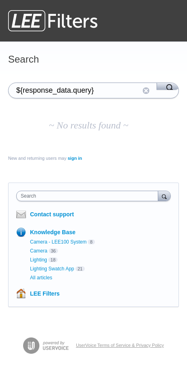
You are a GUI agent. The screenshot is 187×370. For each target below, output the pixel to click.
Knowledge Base (52, 232)
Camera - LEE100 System (58, 242)
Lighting (38, 260)
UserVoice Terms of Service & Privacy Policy (120, 345)
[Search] (168, 86)
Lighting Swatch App (52, 269)
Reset (146, 91)
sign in (75, 158)
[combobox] (89, 196)
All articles (41, 278)
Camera (38, 251)
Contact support (52, 214)
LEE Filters (45, 293)
